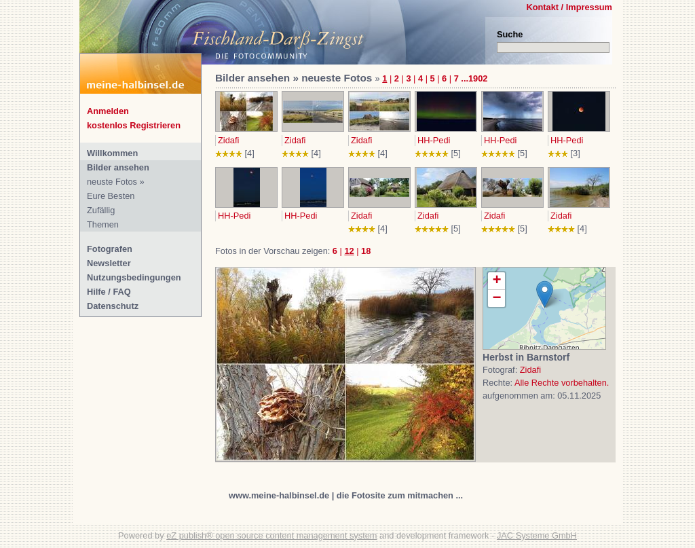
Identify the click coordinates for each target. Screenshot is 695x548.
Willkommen (112, 153)
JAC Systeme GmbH (537, 535)
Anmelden (108, 111)
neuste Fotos (112, 182)
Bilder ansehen (118, 167)
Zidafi (228, 140)
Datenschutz (112, 306)
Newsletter (109, 263)
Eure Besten (110, 196)
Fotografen (109, 249)
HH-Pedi (433, 140)
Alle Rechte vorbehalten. (561, 383)
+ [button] (496, 281)
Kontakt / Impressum (569, 7)
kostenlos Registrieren (134, 125)
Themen (103, 224)
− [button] (496, 298)
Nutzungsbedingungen (134, 277)
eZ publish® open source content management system (271, 535)
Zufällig (101, 210)
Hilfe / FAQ (109, 292)
